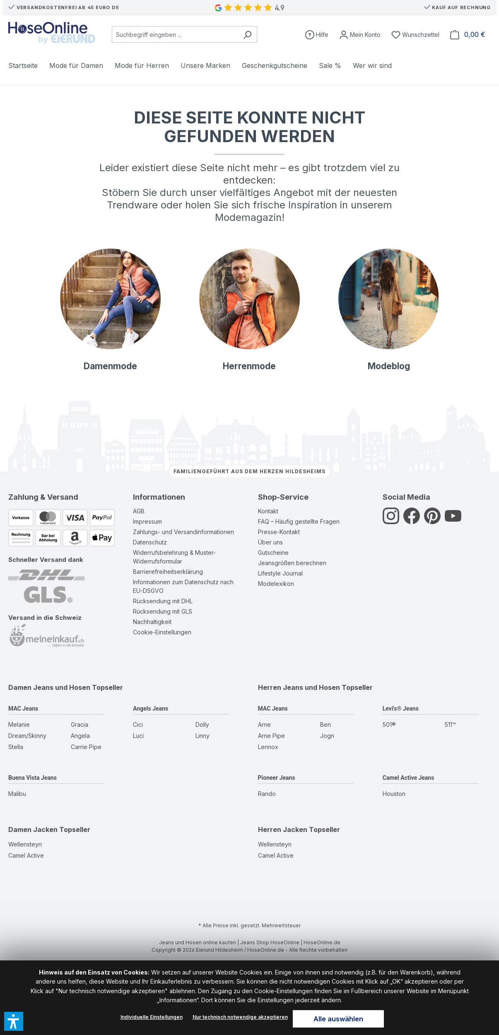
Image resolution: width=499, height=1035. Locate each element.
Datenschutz (150, 542)
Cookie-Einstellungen (162, 632)
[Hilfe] (317, 34)
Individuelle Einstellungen (152, 1017)
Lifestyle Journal (280, 573)
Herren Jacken (282, 829)
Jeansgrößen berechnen (292, 562)
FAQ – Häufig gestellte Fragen (299, 521)
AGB (139, 511)
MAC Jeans (23, 708)
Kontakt (268, 511)
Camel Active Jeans (408, 777)
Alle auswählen (338, 1019)
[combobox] (175, 34)
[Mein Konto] (360, 34)
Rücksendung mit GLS (162, 611)
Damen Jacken (33, 829)
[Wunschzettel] (415, 34)
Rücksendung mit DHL (163, 601)
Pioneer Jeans (276, 777)
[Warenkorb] (468, 34)
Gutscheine (273, 552)
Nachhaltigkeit (152, 621)
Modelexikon (276, 583)
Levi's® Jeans (401, 708)
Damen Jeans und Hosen (49, 687)
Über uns (270, 542)
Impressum (147, 521)
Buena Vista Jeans (32, 777)
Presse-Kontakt (279, 531)
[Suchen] (247, 34)
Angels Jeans (150, 708)
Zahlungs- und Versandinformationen (183, 531)
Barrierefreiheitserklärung (168, 571)
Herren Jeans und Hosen (299, 687)
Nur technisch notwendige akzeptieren (240, 1017)
